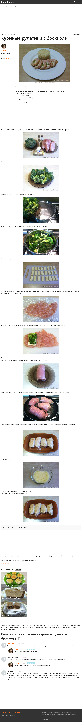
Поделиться (5, 563)
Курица (7, 34)
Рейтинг (10, 712)
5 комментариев (76, 34)
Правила (3, 712)
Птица (2, 34)
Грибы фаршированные (11, 585)
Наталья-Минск (12, 644)
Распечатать (24, 527)
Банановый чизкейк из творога (11, 599)
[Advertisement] (41, 20)
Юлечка (3, 50)
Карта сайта (18, 712)
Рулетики (12, 34)
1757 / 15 (8, 58)
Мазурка (5, 615)
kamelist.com (57, 716)
